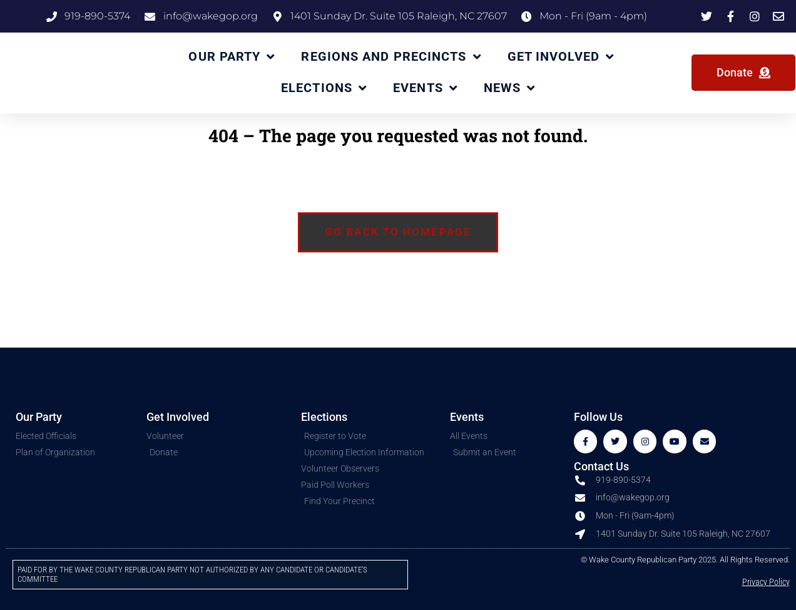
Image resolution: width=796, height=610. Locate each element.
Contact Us (601, 467)
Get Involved (561, 57)
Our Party (231, 57)
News (510, 88)
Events (425, 88)
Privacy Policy (766, 583)
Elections (324, 88)
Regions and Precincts (391, 57)
